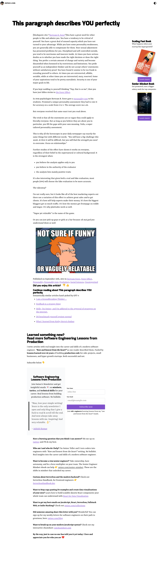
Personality (38, 282)
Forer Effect (86, 279)
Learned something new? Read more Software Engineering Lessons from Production (62, 338)
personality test (81, 99)
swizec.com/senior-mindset (70, 467)
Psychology (64, 282)
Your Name (70, 388)
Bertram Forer (73, 279)
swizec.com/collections (74, 505)
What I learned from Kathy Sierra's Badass (55, 321)
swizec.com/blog (55, 518)
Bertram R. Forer (57, 35)
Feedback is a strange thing (48, 304)
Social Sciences (77, 282)
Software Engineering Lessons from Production (46, 378)
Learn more (144, 79)
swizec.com (10, 3)
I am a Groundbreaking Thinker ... (51, 299)
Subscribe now (86, 407)
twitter (36, 442)
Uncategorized (91, 282)
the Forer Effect (63, 92)
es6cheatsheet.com (62, 528)
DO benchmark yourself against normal (54, 317)
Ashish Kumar (40, 429)
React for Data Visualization (75, 496)
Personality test (51, 282)
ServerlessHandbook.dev (44, 483)
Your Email (70, 397)
